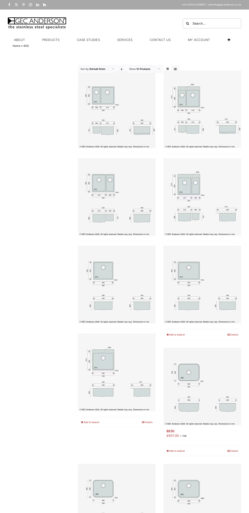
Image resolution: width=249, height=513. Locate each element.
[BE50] (202, 386)
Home (16, 45)
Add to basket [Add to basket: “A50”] (177, 334)
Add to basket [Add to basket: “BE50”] (177, 450)
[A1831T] (202, 109)
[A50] (202, 284)
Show (139, 68)
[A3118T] (202, 196)
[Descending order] (121, 69)
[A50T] (116, 372)
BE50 (170, 431)
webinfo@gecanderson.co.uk (224, 4)
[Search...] (212, 23)
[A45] (116, 284)
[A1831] (116, 109)
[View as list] (175, 69)
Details (234, 334)
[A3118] (116, 196)
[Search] (187, 23)
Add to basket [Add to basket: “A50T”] (91, 422)
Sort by (93, 68)
